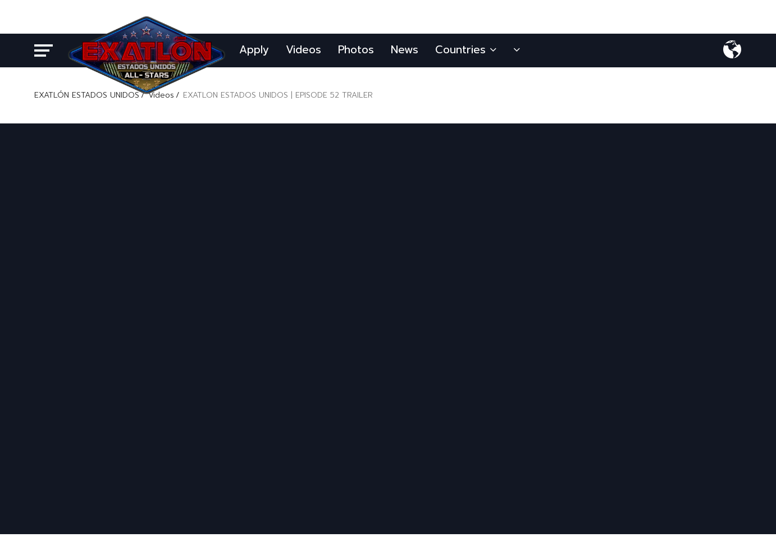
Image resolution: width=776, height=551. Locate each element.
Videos (303, 50)
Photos (356, 50)
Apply (254, 50)
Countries (465, 50)
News (404, 50)
